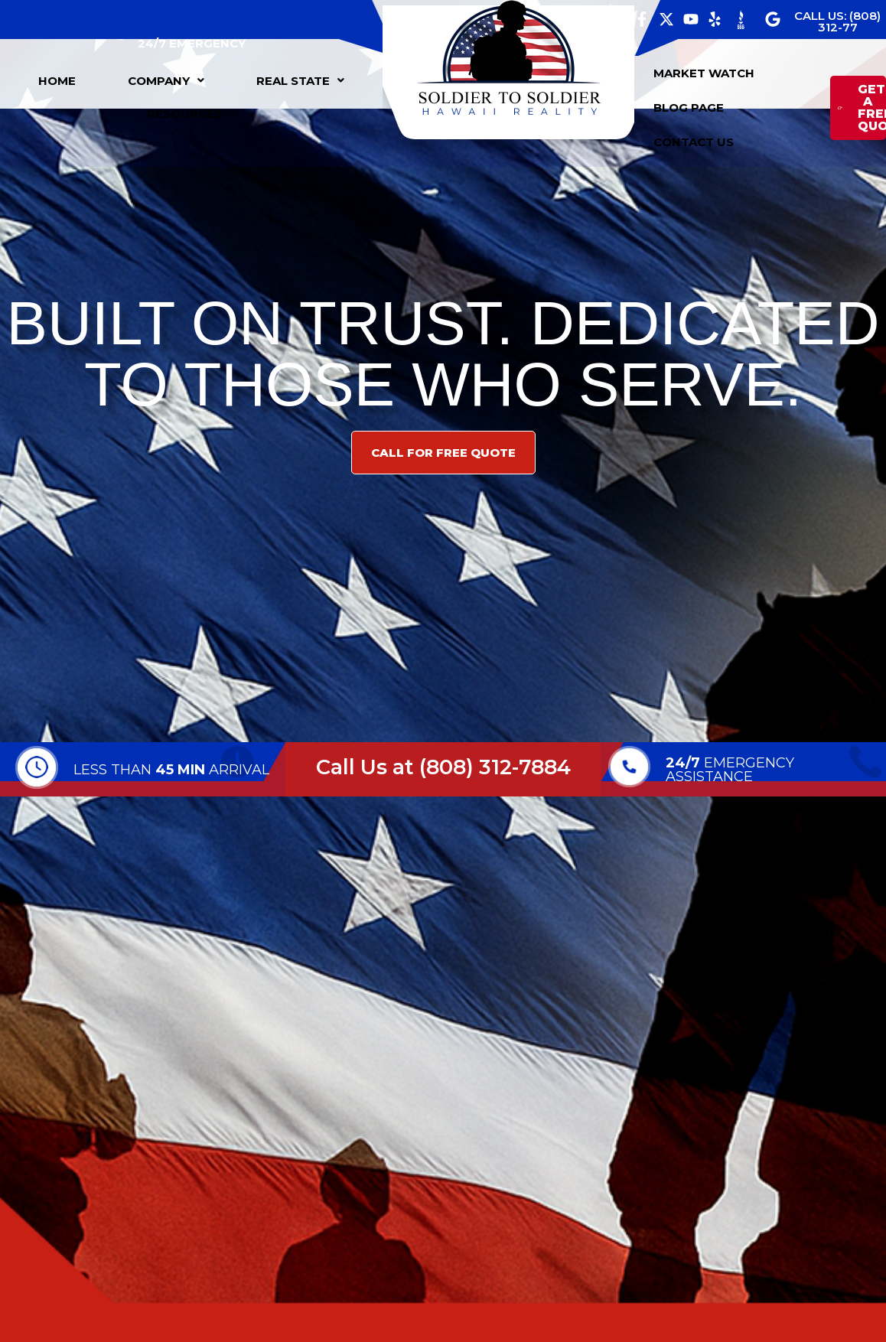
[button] (166, 80)
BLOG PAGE (688, 107)
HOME (57, 80)
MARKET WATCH (703, 73)
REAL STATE (300, 80)
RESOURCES (191, 113)
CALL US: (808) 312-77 (837, 21)
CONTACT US (693, 142)
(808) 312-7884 (495, 767)
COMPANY (166, 80)
